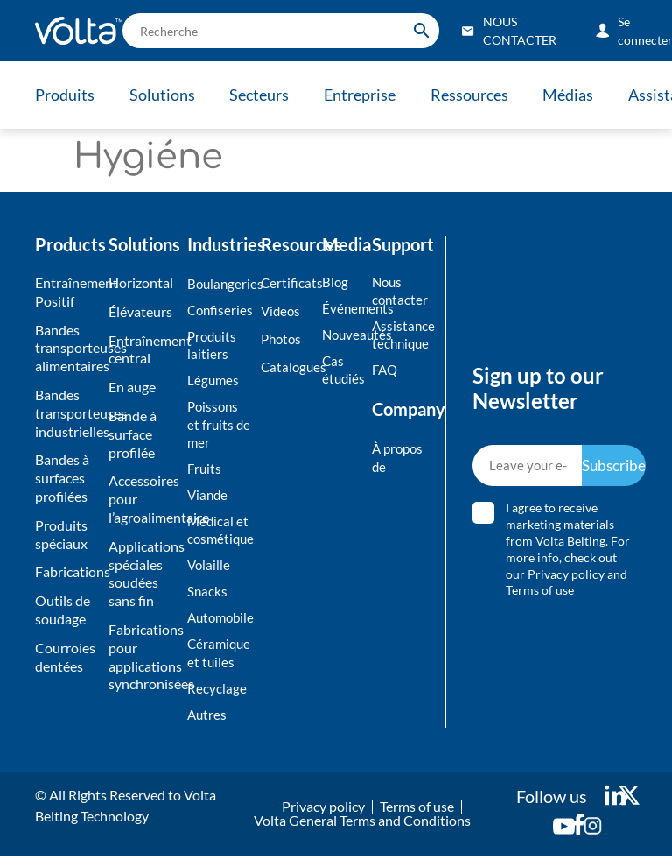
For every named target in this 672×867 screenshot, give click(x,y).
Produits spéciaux (61, 534)
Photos (282, 340)
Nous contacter (400, 290)
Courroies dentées (65, 656)
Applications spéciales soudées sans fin (143, 573)
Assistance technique (400, 336)
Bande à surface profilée (132, 434)
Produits (64, 94)
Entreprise (366, 94)
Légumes (214, 382)
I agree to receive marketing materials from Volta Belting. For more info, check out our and (569, 554)
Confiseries (219, 310)
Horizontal (140, 282)
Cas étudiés (342, 371)
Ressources (477, 94)
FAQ (386, 371)
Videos (282, 311)
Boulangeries (219, 283)
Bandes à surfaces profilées (62, 477)
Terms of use (541, 596)
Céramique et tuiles (219, 662)
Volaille (209, 572)
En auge (132, 386)
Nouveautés (342, 336)
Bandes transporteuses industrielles (67, 413)
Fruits (205, 472)
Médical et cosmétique (219, 535)
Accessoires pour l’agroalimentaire (143, 498)
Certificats (287, 282)
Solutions (164, 94)
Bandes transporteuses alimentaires (67, 348)
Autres (207, 724)
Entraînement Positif (67, 291)
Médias (578, 94)
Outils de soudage (62, 609)
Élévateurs (140, 311)
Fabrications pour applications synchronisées (143, 656)
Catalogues (287, 368)
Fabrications (67, 571)
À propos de (399, 460)
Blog (335, 281)
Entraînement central (143, 349)
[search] (280, 30)
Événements (342, 308)
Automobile (219, 625)
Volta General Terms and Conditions (362, 831)
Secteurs (263, 94)
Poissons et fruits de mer (219, 428)
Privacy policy (567, 579)
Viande (208, 499)
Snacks (207, 598)
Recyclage (217, 698)
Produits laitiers (213, 346)
